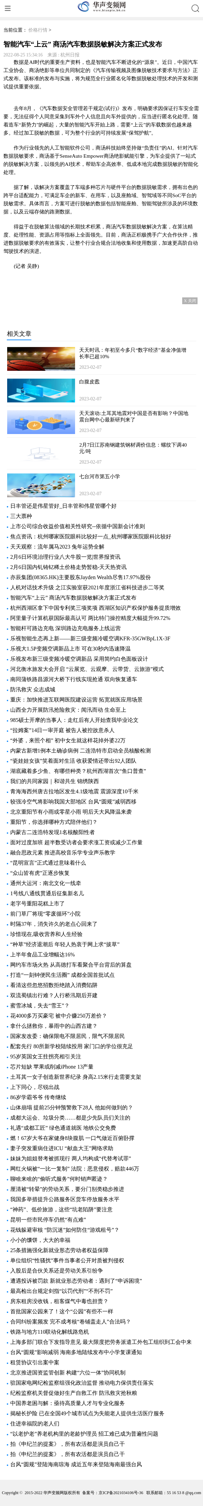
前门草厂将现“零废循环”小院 (45, 914)
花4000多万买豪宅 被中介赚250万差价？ (58, 1016)
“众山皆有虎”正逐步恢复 (40, 873)
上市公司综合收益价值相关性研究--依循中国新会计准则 (77, 526)
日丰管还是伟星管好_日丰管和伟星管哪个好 (63, 506)
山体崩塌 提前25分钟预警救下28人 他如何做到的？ (71, 1107)
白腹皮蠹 (89, 381)
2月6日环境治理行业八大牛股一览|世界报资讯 (65, 557)
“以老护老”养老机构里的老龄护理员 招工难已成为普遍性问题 (84, 1434)
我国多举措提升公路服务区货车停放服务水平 (64, 1199)
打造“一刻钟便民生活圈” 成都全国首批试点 (62, 975)
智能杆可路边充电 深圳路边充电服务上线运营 (65, 628)
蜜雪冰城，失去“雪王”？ (40, 1005)
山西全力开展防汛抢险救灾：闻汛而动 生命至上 (68, 710)
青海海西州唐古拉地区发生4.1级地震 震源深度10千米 (74, 791)
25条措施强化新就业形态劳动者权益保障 (59, 1250)
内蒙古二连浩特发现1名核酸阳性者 (52, 832)
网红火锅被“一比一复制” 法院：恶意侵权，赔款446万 (74, 1169)
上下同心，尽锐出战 (34, 1087)
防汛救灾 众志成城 (32, 689)
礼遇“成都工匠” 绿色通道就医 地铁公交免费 (63, 1128)
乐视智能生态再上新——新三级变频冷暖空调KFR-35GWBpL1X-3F (90, 638)
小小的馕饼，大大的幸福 (40, 1240)
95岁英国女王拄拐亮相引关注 (45, 1056)
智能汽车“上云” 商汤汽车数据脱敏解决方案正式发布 (73, 598)
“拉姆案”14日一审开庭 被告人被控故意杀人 (62, 730)
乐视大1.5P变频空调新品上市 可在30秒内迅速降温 (70, 649)
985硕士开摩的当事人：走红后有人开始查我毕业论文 (74, 720)
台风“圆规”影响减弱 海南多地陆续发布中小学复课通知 (76, 1352)
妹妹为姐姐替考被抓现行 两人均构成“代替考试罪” (70, 1158)
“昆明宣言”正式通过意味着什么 (48, 863)
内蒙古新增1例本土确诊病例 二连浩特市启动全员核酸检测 (80, 751)
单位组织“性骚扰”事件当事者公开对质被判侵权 (67, 1260)
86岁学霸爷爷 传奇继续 (38, 1097)
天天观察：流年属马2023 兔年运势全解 (57, 547)
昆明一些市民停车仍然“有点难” (48, 1220)
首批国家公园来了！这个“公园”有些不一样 (61, 1311)
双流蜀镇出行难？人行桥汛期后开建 (54, 995)
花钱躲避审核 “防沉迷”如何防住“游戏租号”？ (64, 1230)
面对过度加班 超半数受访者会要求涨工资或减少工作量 (76, 842)
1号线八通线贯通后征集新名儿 (47, 893)
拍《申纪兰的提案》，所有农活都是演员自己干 (67, 1444)
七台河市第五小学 (99, 476)
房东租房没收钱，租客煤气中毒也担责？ (59, 1301)
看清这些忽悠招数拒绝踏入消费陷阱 (54, 985)
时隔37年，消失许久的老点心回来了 (54, 924)
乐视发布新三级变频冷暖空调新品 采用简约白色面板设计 (79, 659)
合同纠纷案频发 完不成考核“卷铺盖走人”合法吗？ (70, 1322)
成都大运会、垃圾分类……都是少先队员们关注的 (70, 1118)
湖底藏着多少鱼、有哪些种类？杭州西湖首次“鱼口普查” (78, 771)
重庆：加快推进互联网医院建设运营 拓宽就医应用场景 (76, 700)
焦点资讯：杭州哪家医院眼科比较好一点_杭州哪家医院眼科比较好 (90, 536)
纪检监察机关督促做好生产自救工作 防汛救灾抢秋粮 (73, 1393)
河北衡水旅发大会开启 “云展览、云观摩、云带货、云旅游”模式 (87, 669)
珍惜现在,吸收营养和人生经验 (46, 934)
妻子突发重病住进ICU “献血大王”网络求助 (61, 1148)
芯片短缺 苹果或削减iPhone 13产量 (51, 1067)
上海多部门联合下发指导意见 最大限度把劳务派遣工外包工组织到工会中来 (101, 1342)
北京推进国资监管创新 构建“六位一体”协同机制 (68, 1372)
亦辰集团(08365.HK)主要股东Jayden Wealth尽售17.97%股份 (80, 577)
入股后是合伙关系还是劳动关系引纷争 (56, 1271)
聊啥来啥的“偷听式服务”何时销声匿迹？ (59, 1179)
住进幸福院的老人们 (34, 1423)
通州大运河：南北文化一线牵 (45, 883)
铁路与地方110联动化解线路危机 (49, 1332)
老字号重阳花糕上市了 (37, 903)
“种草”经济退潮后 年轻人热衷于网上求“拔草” (64, 944)
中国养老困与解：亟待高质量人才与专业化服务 (67, 1403)
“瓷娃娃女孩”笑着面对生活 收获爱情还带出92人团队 (73, 761)
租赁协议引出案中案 (34, 1362)
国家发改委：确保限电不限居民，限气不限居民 (67, 1036)
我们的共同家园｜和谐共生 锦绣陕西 (54, 781)
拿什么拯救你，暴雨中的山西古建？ (54, 1026)
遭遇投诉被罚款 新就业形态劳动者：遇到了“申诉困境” (76, 1281)
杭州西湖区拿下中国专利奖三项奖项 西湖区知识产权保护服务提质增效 (95, 608)
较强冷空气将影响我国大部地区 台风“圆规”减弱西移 (73, 801)
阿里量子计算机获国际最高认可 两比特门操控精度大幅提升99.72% (90, 618)
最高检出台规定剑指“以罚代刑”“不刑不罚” (61, 1291)
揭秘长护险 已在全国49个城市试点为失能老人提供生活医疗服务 (87, 1413)
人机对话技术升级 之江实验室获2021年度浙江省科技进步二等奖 (87, 587)
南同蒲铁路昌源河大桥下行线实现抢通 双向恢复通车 (73, 679)
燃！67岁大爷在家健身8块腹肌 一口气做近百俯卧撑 (72, 1138)
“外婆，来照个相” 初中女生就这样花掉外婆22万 (68, 740)
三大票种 (21, 516)
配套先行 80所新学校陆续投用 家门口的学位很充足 (71, 1046)
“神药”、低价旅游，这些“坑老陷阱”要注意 (61, 1209)
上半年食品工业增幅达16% (42, 954)
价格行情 (37, 30)
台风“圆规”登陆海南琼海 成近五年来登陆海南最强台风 (76, 1464)
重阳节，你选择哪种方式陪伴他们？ (54, 822)
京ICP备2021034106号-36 (121, 1492)
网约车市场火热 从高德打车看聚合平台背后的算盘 (71, 965)
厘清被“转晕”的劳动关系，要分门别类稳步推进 (67, 1189)
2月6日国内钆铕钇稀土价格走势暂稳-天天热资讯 (68, 567)
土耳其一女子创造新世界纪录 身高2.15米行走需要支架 (75, 1077)
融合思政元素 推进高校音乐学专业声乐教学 (62, 852)
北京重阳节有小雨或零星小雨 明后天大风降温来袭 (71, 812)
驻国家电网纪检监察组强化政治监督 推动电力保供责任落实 (82, 1383)
